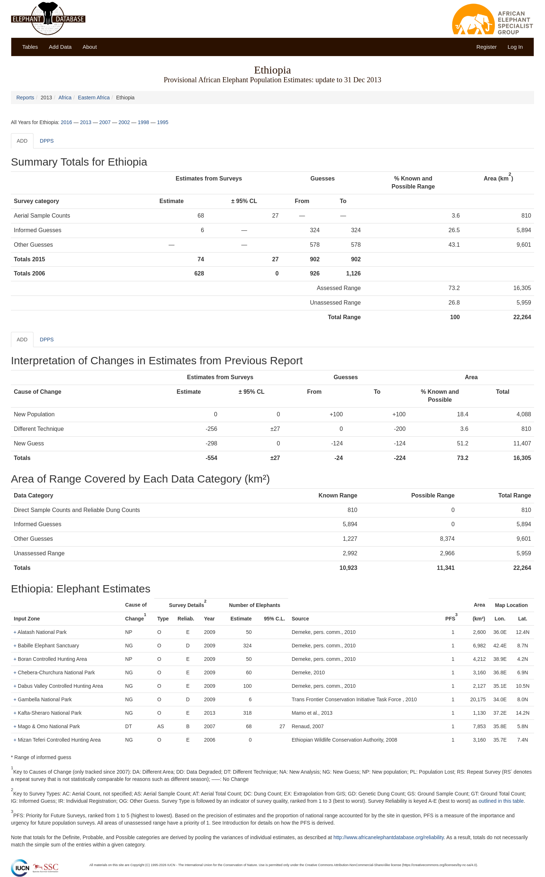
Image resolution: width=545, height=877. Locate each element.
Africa (65, 97)
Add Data (60, 47)
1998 (143, 122)
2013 (85, 122)
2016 (66, 122)
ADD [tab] (22, 141)
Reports (25, 97)
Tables (30, 47)
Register (486, 47)
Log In (515, 47)
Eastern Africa (94, 97)
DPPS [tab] (47, 141)
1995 (162, 122)
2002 (124, 122)
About (90, 47)
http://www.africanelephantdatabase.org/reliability (388, 837)
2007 (105, 122)
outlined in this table (501, 801)
